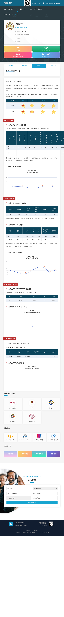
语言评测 (53, 454)
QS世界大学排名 (8, 120)
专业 (21, 9)
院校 (17, 9)
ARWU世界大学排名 (9, 338)
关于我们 (40, 9)
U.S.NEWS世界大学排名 (10, 284)
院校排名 (39, 65)
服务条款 (36, 530)
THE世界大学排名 (9, 198)
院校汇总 (10, 14)
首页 (5, 9)
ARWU (54, 100)
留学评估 (10, 454)
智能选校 (25, 454)
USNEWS (43, 100)
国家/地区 (11, 9)
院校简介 (24, 65)
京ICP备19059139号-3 (43, 532)
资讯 (35, 9)
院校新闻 (53, 65)
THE (32, 100)
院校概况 (10, 65)
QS (23, 100)
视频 (30, 9)
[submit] (32, 502)
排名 (26, 9)
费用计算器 (39, 454)
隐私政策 (28, 530)
